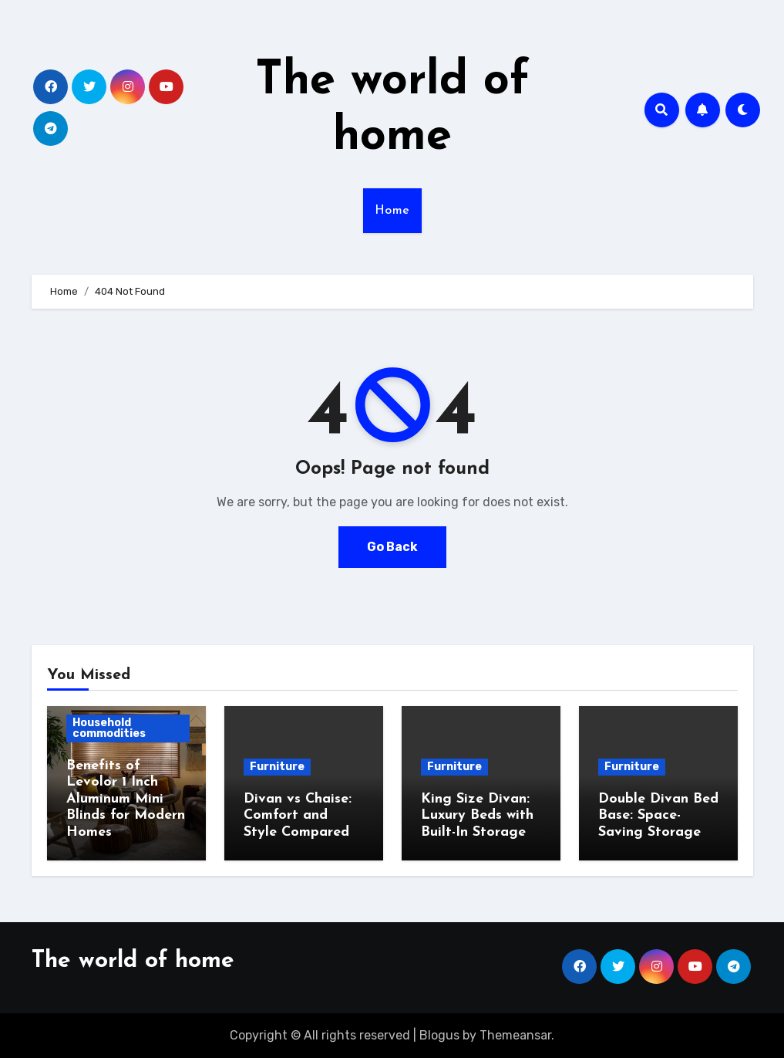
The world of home (133, 961)
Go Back (392, 546)
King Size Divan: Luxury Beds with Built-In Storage (477, 816)
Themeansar (515, 1035)
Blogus (439, 1035)
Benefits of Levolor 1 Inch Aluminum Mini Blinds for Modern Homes (125, 799)
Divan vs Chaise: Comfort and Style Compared (298, 816)
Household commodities (109, 728)
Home (392, 211)
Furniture (277, 766)
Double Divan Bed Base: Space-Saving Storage (658, 816)
